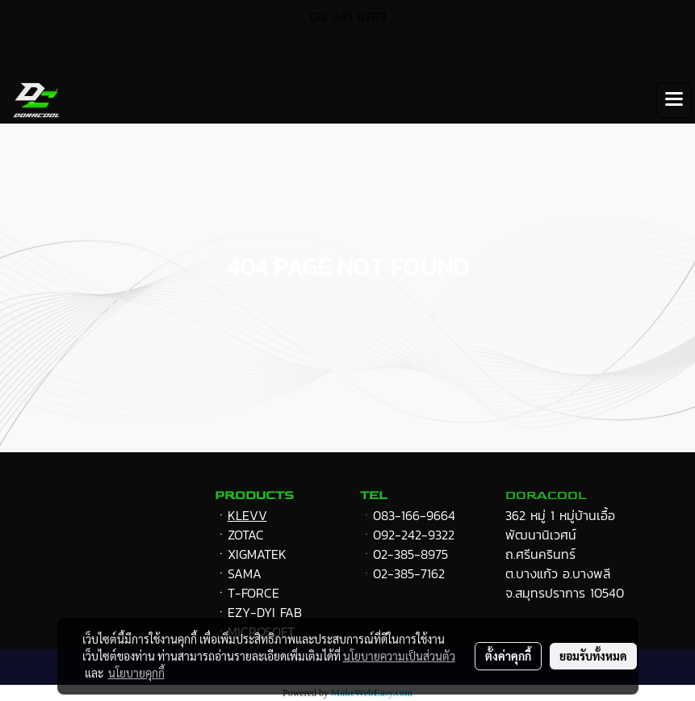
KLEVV (247, 515)
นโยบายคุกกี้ (136, 672)
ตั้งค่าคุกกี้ (508, 656)
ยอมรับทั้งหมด (593, 656)
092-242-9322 (413, 534)
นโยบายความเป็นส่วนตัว (399, 656)
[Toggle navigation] (674, 100)
